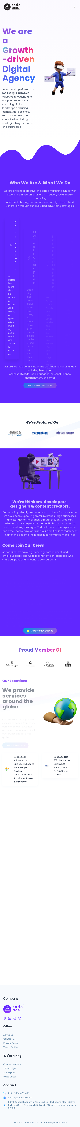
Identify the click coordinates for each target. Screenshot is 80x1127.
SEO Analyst (9, 1068)
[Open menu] (74, 7)
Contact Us (9, 1039)
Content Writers (12, 1064)
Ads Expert (9, 1072)
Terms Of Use (10, 1047)
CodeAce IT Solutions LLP (25, 1122)
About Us (8, 1034)
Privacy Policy (10, 1043)
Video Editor (9, 1076)
